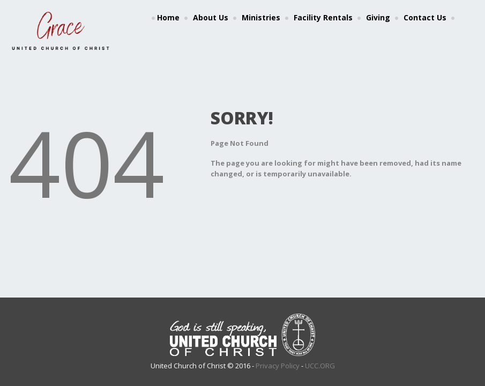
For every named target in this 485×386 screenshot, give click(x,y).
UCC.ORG (320, 365)
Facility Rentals (323, 17)
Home (168, 17)
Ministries (261, 17)
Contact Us (425, 17)
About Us (210, 17)
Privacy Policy (278, 365)
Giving (378, 17)
